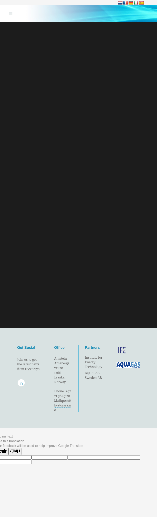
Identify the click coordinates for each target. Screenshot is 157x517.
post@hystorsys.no (62, 405)
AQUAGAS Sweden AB (93, 375)
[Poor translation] (14, 451)
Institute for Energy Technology (93, 362)
